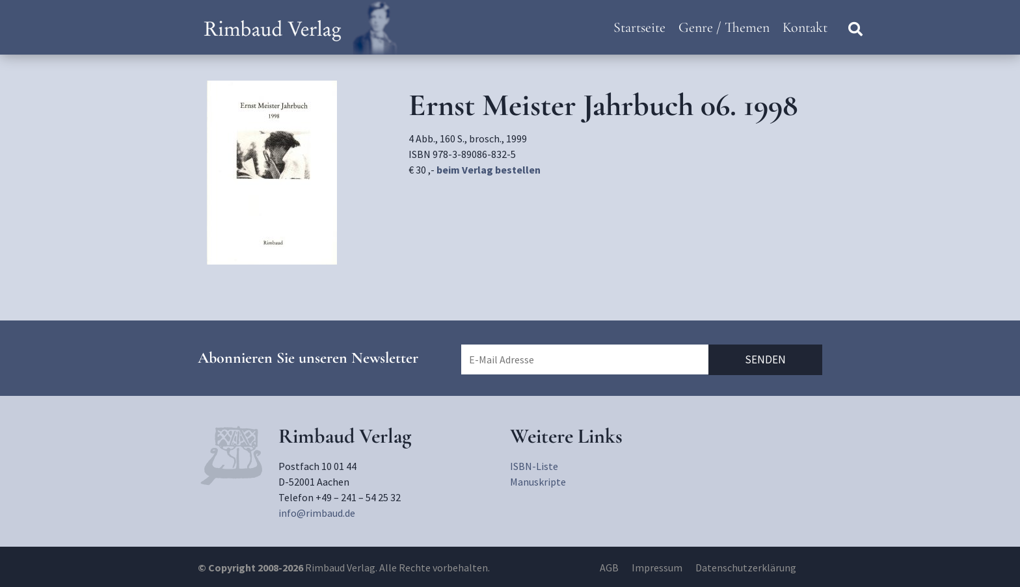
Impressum (657, 567)
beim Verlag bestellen (488, 169)
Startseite (639, 27)
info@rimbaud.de (316, 512)
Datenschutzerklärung (745, 567)
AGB (609, 567)
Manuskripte (538, 481)
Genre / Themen (724, 27)
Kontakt (805, 27)
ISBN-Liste (534, 466)
